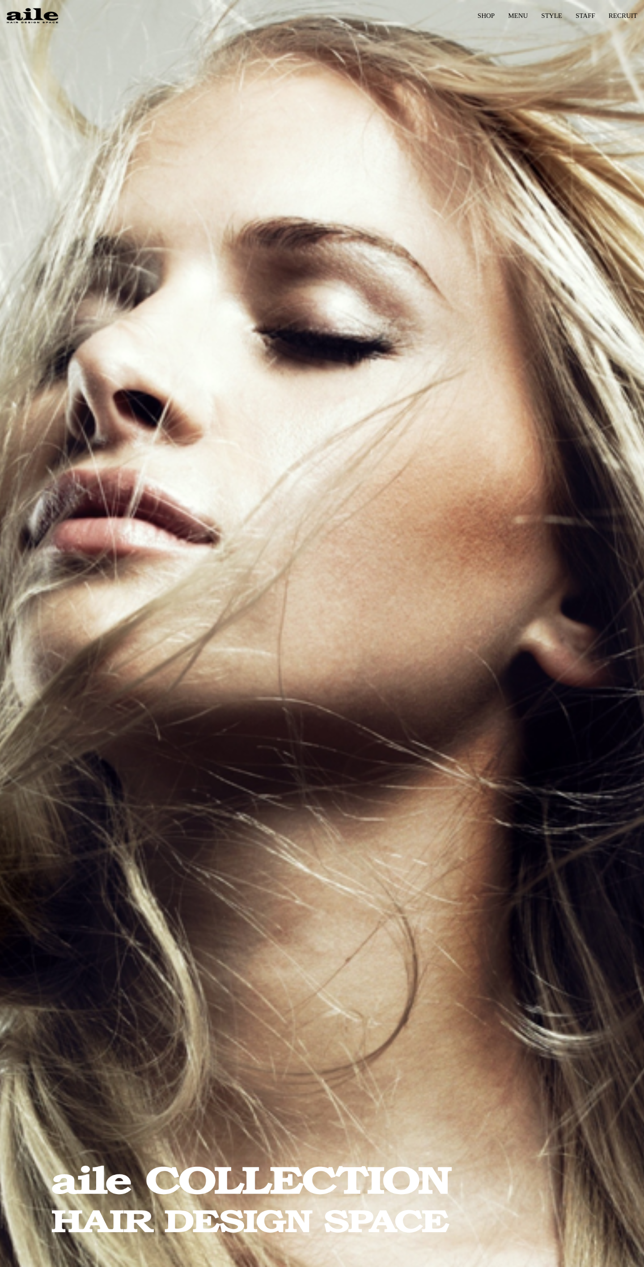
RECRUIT (623, 15)
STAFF (585, 15)
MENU (518, 15)
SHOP (486, 15)
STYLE (551, 15)
